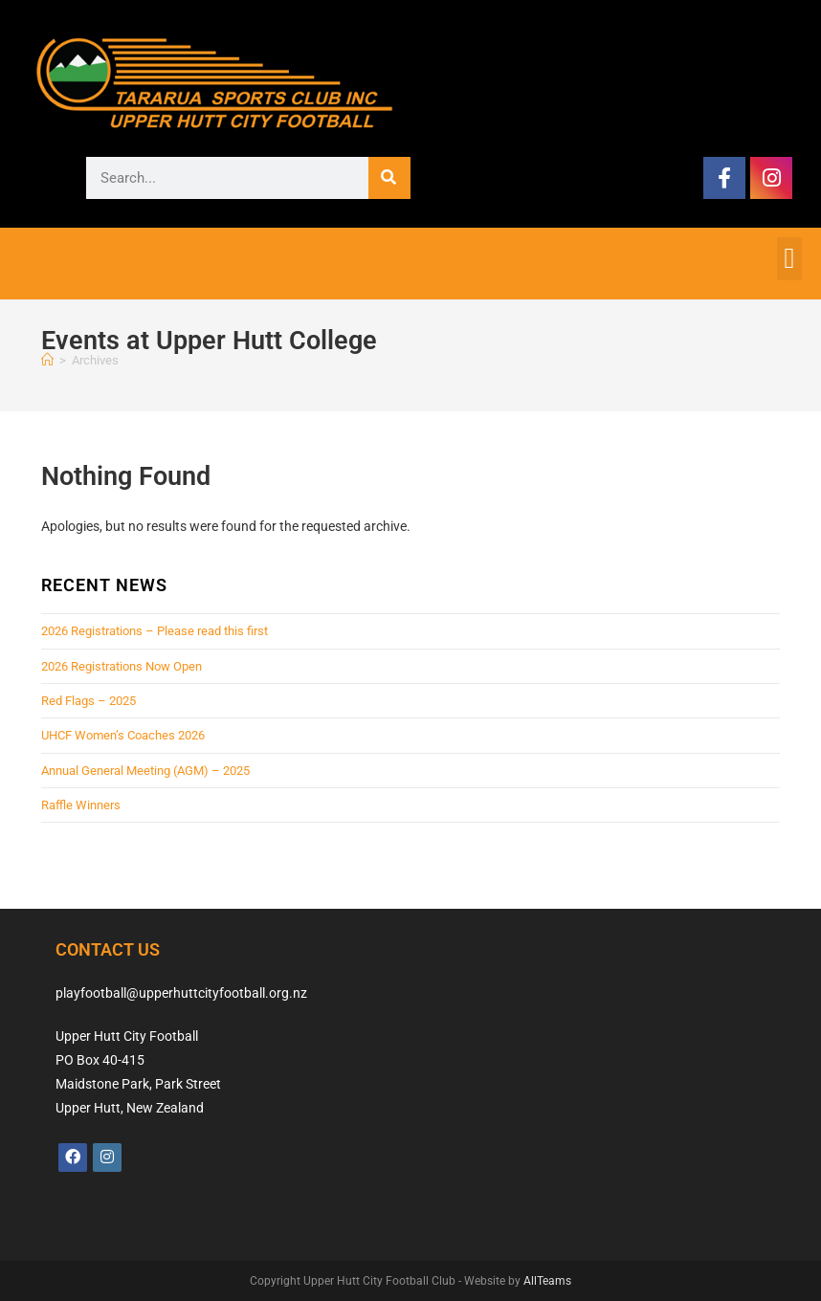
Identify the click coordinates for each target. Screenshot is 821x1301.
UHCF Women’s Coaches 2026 (123, 735)
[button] (789, 258)
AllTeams (547, 1281)
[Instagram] (107, 1157)
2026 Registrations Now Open (121, 666)
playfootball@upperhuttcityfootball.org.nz (181, 993)
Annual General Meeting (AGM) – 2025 (145, 770)
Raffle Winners (81, 805)
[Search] (389, 178)
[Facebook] (72, 1157)
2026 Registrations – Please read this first (154, 631)
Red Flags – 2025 (88, 701)
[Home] (47, 360)
